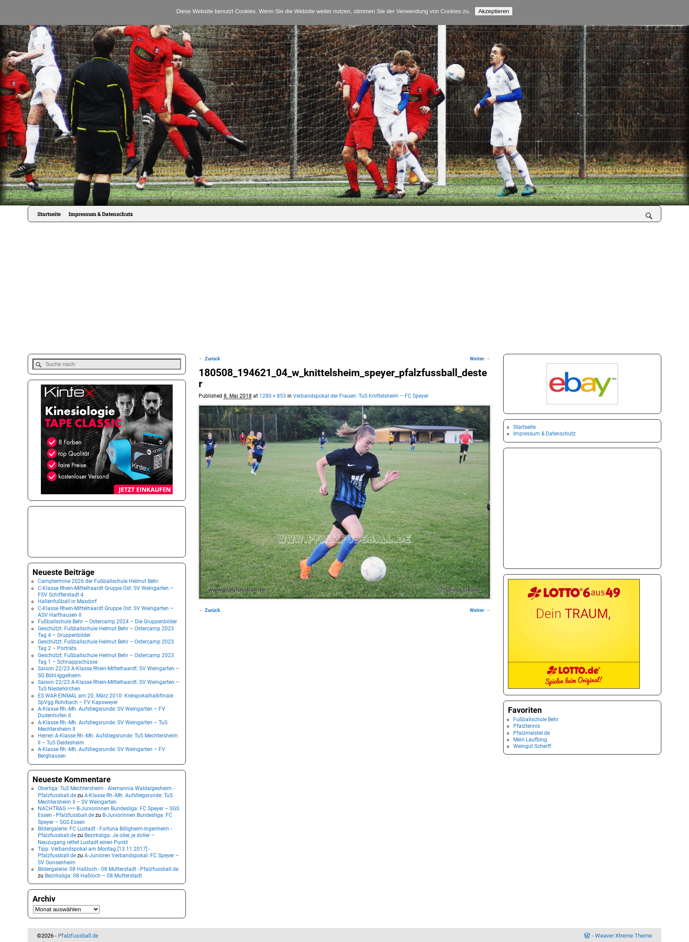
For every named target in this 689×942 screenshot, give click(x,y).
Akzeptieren (493, 11)
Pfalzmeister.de (531, 733)
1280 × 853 (272, 396)
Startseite (49, 213)
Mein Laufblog (530, 740)
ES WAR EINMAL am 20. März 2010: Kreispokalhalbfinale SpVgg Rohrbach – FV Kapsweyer (105, 697)
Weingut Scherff (532, 746)
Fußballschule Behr (535, 719)
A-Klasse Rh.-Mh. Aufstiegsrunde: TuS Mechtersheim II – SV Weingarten (105, 797)
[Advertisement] (344, 288)
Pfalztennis (526, 726)
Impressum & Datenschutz (101, 213)
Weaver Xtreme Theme (623, 934)
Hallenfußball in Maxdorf (67, 600)
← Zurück (209, 359)
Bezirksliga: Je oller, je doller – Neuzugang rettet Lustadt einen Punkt (96, 837)
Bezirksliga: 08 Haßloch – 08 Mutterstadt (93, 874)
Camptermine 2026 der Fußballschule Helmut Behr (98, 580)
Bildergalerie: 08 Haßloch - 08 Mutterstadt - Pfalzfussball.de (108, 867)
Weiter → (480, 359)
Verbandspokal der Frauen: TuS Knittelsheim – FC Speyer (360, 396)
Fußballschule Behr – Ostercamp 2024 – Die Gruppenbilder (107, 620)
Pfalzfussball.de (78, 934)
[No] (678, 12)
